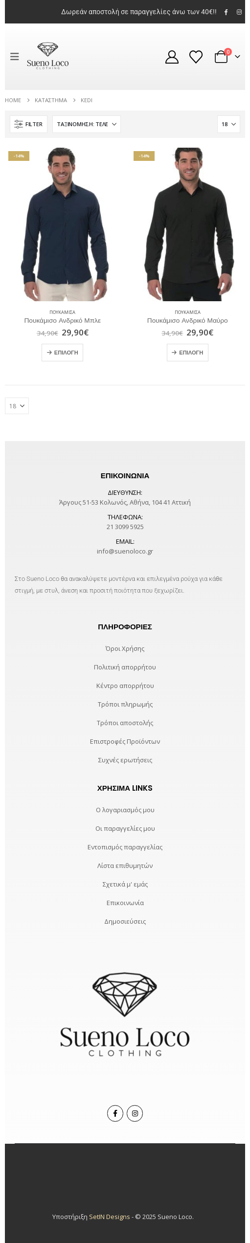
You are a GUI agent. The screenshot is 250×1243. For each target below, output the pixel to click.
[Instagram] (239, 12)
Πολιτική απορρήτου (125, 667)
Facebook (115, 1113)
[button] (17, 56)
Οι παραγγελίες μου (125, 828)
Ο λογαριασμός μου (125, 809)
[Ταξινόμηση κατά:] (86, 124)
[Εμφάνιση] (228, 124)
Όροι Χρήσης (125, 648)
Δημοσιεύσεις (125, 921)
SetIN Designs (109, 1216)
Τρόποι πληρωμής (125, 704)
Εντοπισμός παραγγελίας (125, 847)
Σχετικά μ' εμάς (125, 884)
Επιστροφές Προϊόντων (125, 741)
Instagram (135, 1113)
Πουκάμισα (62, 312)
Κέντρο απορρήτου (125, 685)
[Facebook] (226, 12)
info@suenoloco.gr (125, 551)
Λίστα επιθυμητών (125, 865)
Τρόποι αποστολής (125, 722)
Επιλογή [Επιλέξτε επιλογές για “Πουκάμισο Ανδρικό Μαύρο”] (191, 352)
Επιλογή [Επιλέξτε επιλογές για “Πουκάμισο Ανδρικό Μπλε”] (66, 352)
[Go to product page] (62, 224)
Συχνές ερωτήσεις (125, 759)
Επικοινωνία (125, 902)
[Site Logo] (47, 56)
